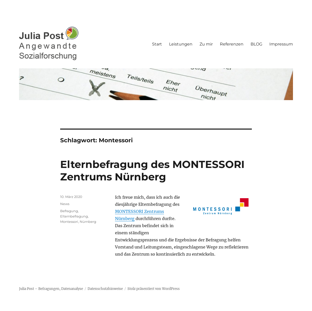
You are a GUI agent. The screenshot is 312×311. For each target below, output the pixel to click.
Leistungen (180, 44)
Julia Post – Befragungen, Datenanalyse (51, 289)
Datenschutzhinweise (105, 289)
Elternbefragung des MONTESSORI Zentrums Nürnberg (152, 170)
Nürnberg (88, 222)
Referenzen (231, 44)
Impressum (281, 44)
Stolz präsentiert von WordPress (153, 289)
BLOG (256, 44)
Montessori (69, 222)
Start (157, 44)
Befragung (69, 211)
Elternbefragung (74, 216)
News (64, 204)
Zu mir (206, 44)
